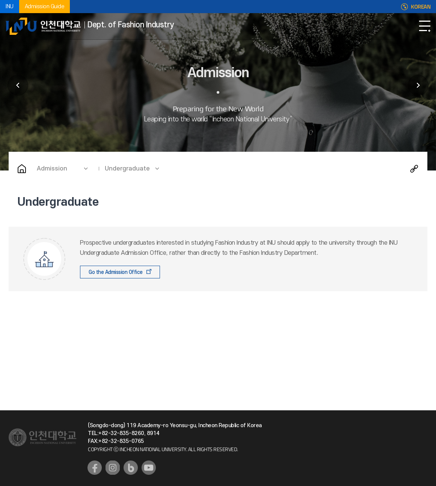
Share (414, 168)
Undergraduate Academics (418, 85)
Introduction (18, 85)
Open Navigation (424, 26)
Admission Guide (45, 6)
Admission (52, 168)
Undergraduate (127, 168)
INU (10, 6)
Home (21, 168)
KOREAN (420, 6)
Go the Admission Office (116, 272)
